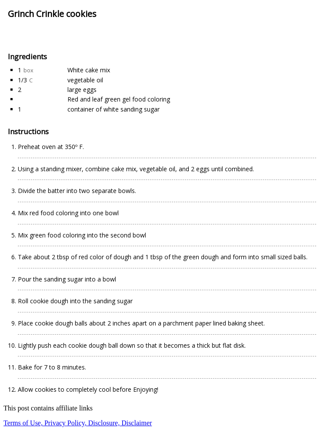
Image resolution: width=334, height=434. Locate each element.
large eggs (82, 89)
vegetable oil (85, 80)
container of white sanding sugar (113, 109)
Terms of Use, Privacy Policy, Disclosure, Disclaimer (77, 423)
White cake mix (88, 70)
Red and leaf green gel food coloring (118, 99)
